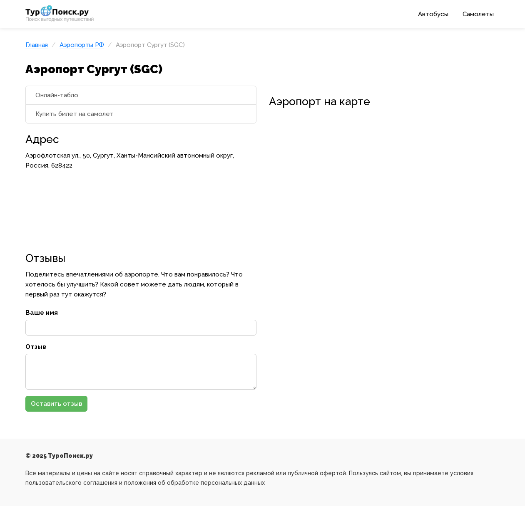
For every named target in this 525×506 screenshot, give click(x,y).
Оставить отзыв (56, 403)
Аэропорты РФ (82, 45)
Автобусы (433, 14)
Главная (36, 45)
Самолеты (478, 14)
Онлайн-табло (56, 95)
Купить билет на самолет (74, 114)
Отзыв (35, 346)
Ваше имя (41, 312)
